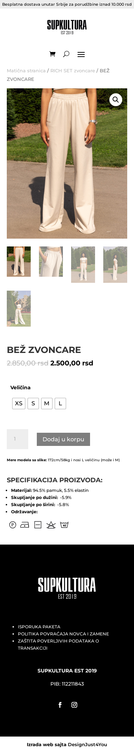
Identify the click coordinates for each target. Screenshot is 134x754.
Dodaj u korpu (63, 439)
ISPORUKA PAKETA (39, 626)
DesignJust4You (87, 744)
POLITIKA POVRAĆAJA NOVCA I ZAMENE (63, 633)
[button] (115, 99)
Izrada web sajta (46, 744)
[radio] (19, 403)
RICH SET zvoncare (72, 70)
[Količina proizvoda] (17, 439)
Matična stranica (26, 70)
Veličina (20, 387)
